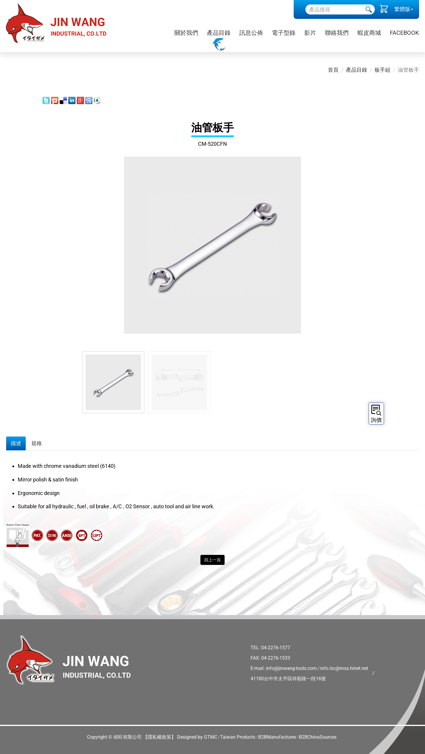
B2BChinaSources (317, 737)
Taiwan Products (237, 737)
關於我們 (186, 32)
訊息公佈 (251, 32)
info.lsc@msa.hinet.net (344, 668)
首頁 (333, 70)
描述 (16, 443)
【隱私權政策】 (159, 737)
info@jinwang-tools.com (291, 668)
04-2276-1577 (275, 647)
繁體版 (402, 9)
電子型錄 (283, 32)
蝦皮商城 (369, 32)
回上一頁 (212, 560)
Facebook (404, 32)
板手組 (382, 70)
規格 (36, 443)
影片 (310, 32)
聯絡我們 (337, 32)
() (384, 10)
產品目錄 (219, 32)
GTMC (210, 737)
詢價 (376, 414)
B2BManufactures (277, 737)
